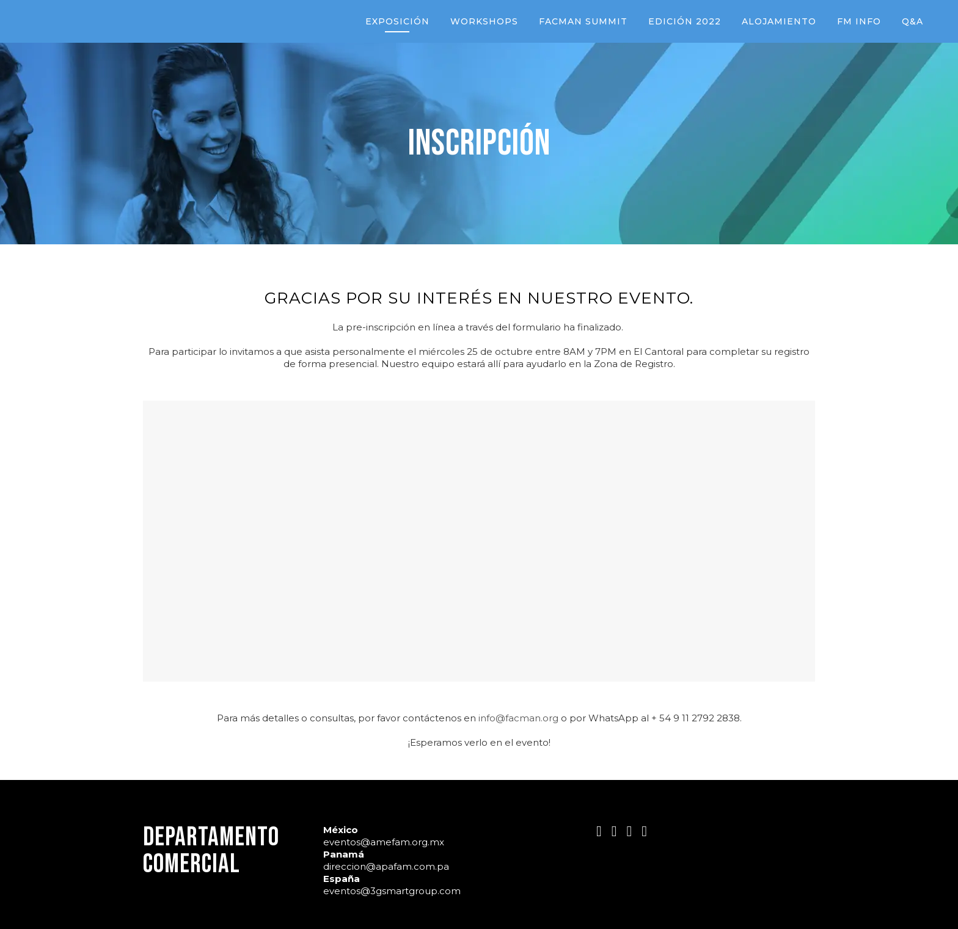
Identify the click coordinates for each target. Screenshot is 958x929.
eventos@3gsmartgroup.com (392, 891)
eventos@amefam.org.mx (383, 842)
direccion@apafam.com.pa (386, 866)
